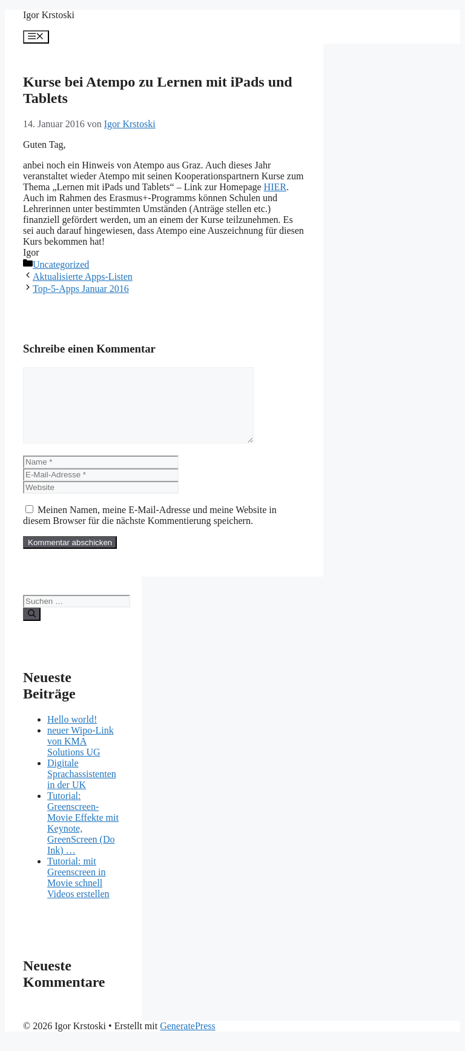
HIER (275, 187)
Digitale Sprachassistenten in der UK (81, 788)
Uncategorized (61, 264)
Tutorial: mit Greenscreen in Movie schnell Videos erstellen (78, 891)
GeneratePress (188, 1040)
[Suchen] (32, 628)
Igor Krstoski (48, 15)
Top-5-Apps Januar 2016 (81, 288)
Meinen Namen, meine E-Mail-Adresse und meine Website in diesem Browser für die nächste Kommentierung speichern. (150, 529)
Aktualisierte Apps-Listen (83, 276)
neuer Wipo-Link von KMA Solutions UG (80, 756)
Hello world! (72, 734)
